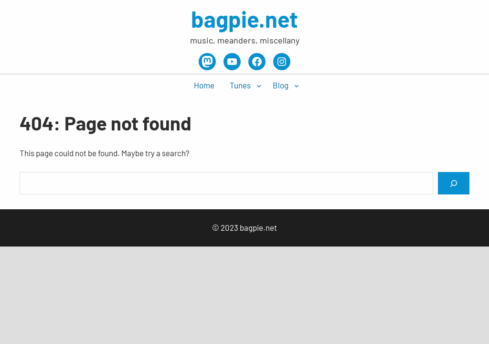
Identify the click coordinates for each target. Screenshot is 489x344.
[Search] (453, 183)
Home (204, 85)
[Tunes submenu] (258, 85)
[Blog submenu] (296, 85)
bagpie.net (244, 18)
